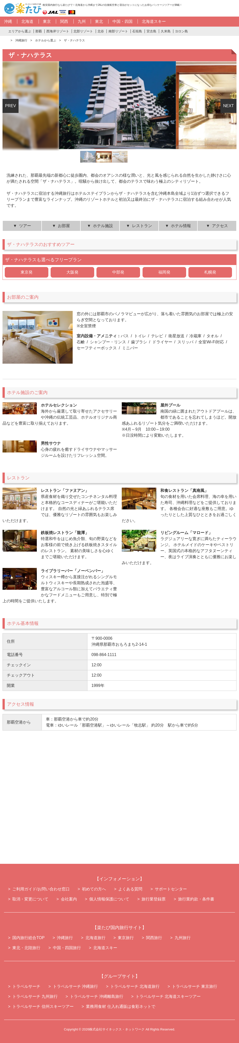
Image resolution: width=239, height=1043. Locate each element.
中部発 (118, 272)
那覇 (38, 31)
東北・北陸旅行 (26, 948)
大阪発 (72, 272)
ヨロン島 (181, 31)
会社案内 (69, 899)
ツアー (25, 226)
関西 (64, 21)
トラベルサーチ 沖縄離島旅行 (96, 996)
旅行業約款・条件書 (196, 899)
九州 (82, 21)
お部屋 (64, 226)
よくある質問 (130, 889)
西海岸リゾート (57, 31)
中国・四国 (122, 21)
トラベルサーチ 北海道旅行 (134, 986)
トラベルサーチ (26, 986)
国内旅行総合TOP (28, 938)
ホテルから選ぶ (45, 40)
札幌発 (210, 272)
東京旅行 (126, 938)
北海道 (27, 21)
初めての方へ (94, 889)
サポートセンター (171, 889)
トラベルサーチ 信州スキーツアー (42, 1006)
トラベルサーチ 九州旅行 (34, 996)
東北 (99, 21)
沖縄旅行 (21, 40)
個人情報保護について (109, 899)
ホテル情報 (181, 226)
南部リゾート (118, 31)
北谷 (100, 31)
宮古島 (151, 31)
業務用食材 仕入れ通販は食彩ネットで (120, 1006)
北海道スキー (154, 21)
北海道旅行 (95, 938)
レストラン (142, 226)
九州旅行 (183, 938)
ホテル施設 (103, 226)
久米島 (166, 31)
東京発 (27, 272)
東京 (47, 21)
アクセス (220, 226)
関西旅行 (154, 938)
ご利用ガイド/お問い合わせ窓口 (40, 889)
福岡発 (164, 272)
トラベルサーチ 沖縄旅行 (75, 986)
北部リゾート (83, 31)
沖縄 (8, 21)
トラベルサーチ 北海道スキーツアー (168, 996)
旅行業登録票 (154, 899)
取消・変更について (30, 899)
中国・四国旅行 (67, 948)
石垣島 (137, 31)
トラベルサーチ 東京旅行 (194, 986)
